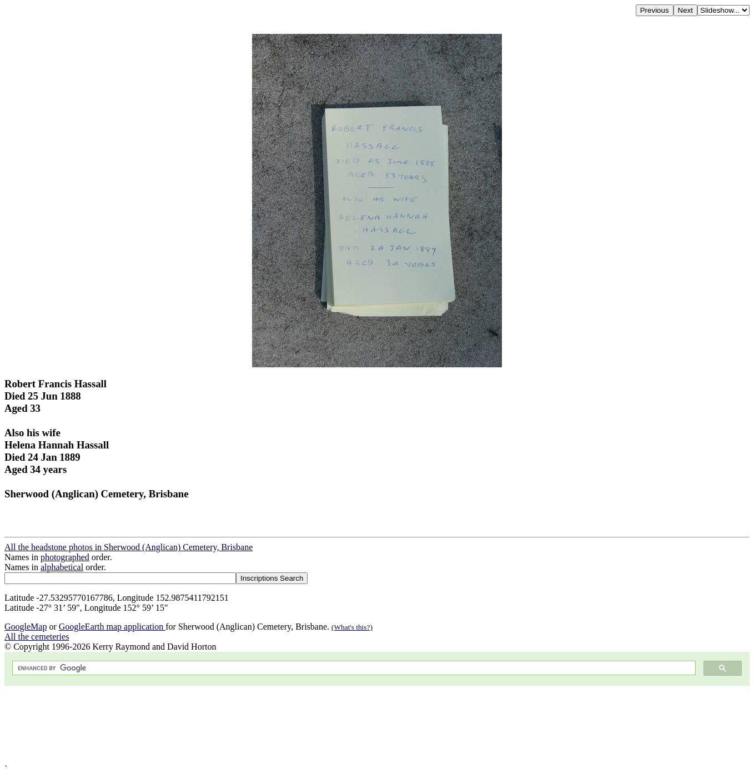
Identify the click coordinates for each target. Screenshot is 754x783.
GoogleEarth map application (112, 626)
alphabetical (62, 567)
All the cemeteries (36, 636)
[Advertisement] (337, 725)
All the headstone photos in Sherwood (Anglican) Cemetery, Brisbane (128, 547)
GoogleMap (25, 626)
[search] (353, 668)
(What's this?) (352, 627)
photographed (65, 557)
